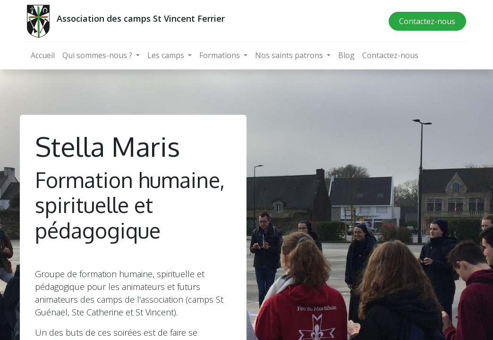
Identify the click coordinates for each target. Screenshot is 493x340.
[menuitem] (43, 55)
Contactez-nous (427, 21)
